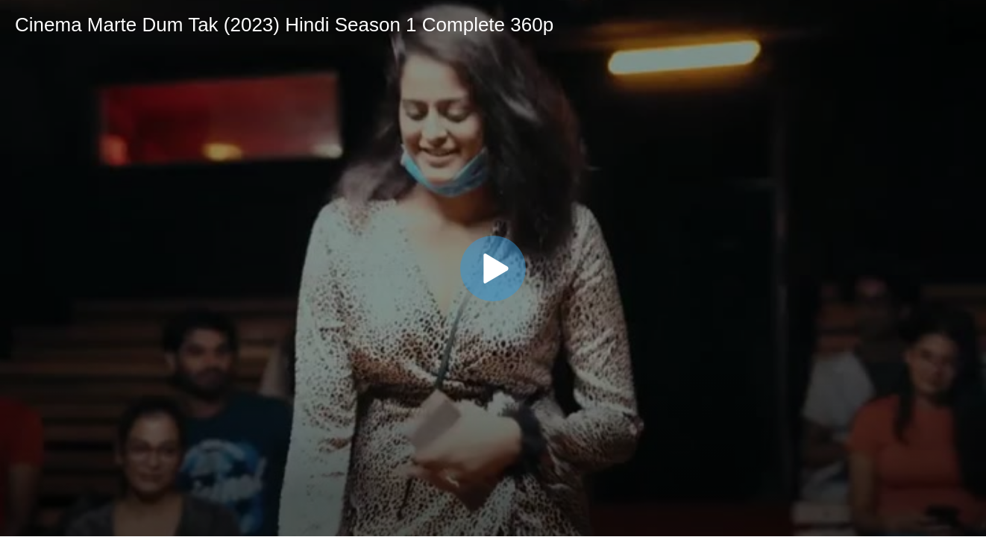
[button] (493, 268)
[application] (493, 268)
